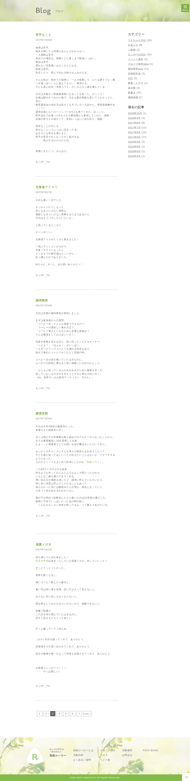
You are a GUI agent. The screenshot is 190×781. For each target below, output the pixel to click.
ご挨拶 (132, 49)
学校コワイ (93, 462)
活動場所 (127, 750)
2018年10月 (135, 113)
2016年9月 (134, 142)
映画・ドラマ (135, 83)
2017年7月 (134, 127)
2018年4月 (134, 118)
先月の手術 (42, 561)
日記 (130, 78)
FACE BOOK (150, 750)
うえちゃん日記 (137, 40)
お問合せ (127, 755)
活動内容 (78, 755)
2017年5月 (134, 137)
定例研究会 (134, 73)
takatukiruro (89, 778)
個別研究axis (135, 69)
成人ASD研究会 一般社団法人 (57, 752)
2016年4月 (134, 156)
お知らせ (133, 45)
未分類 (132, 88)
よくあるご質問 (82, 760)
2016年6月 (134, 151)
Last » (87, 714)
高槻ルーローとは (83, 750)
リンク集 (105, 760)
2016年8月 (134, 146)
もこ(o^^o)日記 (137, 54)
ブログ (104, 755)
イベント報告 (135, 59)
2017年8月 (134, 123)
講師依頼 (133, 97)
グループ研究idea (138, 64)
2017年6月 (134, 132)
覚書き (132, 92)
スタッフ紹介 (108, 750)
